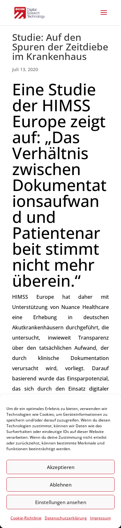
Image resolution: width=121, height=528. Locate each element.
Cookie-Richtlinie (26, 518)
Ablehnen (61, 484)
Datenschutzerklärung (66, 518)
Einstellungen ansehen (60, 502)
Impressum (100, 518)
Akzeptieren (60, 467)
